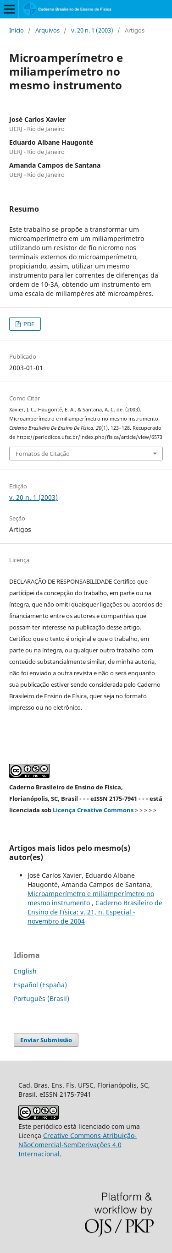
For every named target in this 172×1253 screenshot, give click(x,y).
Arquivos (47, 30)
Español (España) (40, 984)
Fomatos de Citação (43, 453)
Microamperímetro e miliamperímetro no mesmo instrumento (91, 898)
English (25, 971)
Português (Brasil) (41, 998)
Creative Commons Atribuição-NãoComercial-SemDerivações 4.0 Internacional (77, 1144)
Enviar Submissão (46, 1040)
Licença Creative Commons (93, 810)
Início (16, 30)
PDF (28, 324)
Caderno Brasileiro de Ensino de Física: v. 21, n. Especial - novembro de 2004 (95, 911)
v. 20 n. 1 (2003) (92, 30)
